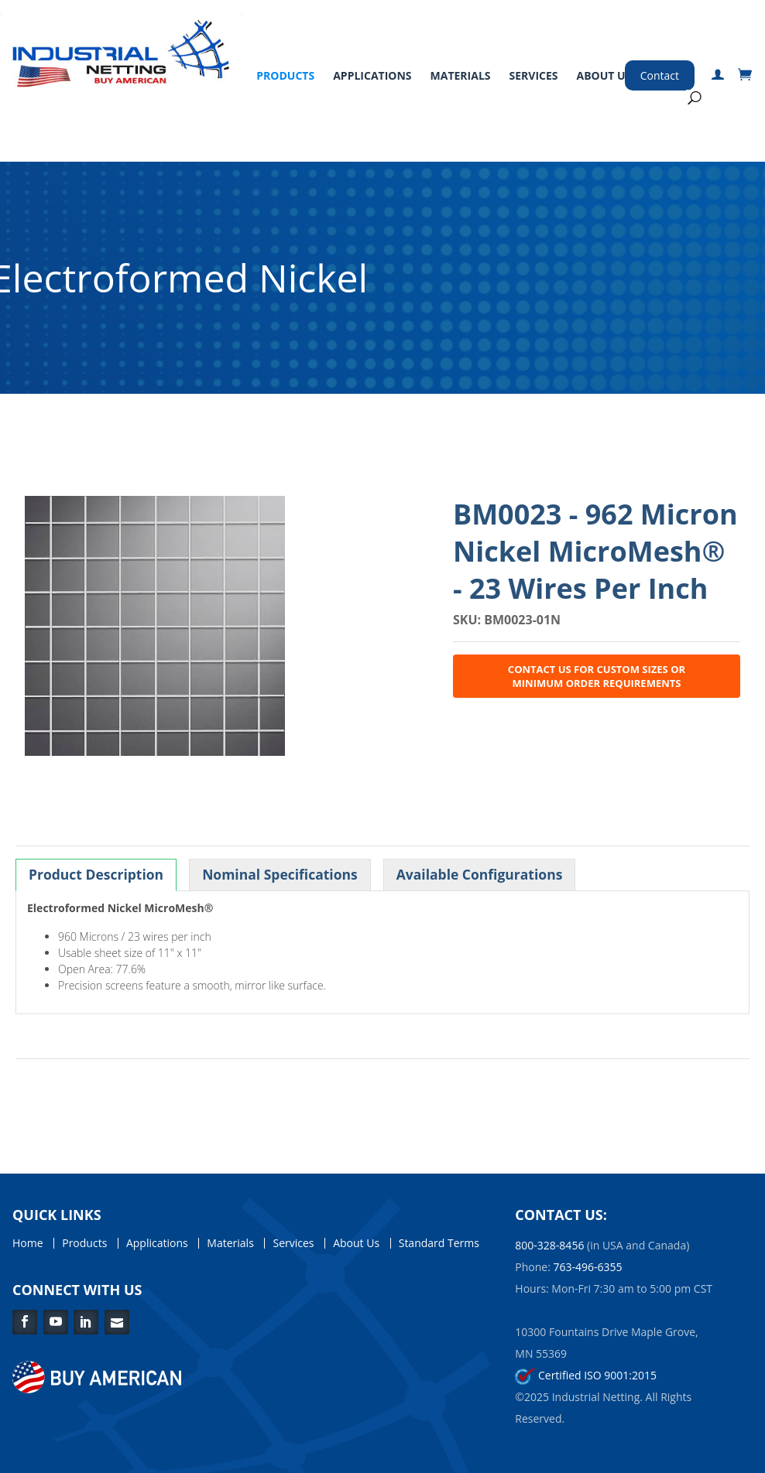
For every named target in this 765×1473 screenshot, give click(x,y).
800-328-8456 (549, 1245)
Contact (659, 75)
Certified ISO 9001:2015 (586, 1375)
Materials (461, 75)
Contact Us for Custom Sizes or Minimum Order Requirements (596, 676)
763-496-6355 (588, 1266)
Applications (372, 75)
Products (285, 75)
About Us (604, 75)
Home (27, 1243)
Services (533, 75)
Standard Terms (439, 1243)
